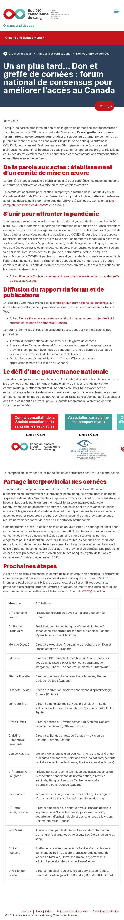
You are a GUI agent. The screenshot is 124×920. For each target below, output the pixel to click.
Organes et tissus (19, 53)
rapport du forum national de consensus (82, 302)
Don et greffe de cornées (92, 53)
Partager (106, 106)
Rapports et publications (53, 53)
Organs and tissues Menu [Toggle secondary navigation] (23, 37)
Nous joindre (43, 911)
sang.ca (26, 911)
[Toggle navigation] (116, 11)
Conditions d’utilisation (106, 911)
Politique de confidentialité (72, 911)
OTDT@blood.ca (93, 591)
